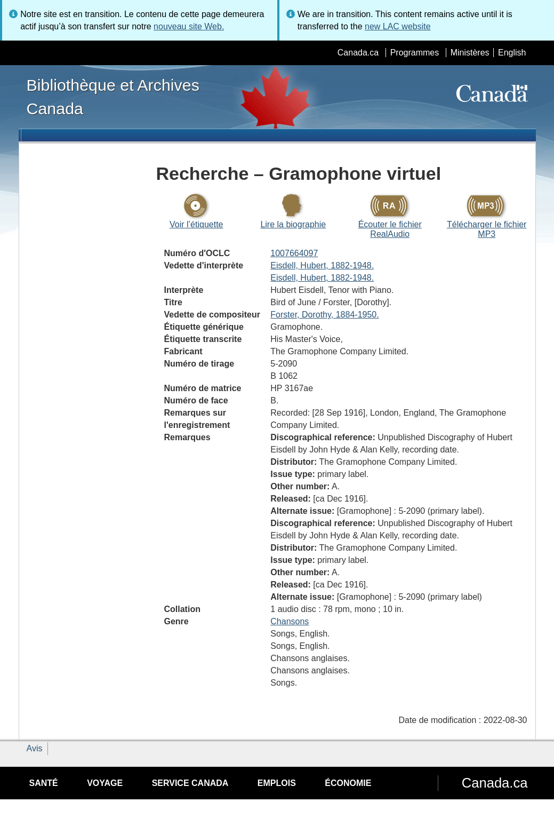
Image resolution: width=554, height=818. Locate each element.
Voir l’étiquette (196, 224)
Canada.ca (358, 52)
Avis (35, 748)
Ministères (470, 52)
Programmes (414, 52)
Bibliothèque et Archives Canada (113, 96)
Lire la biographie (293, 224)
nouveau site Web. (189, 26)
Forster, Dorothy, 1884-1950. (324, 314)
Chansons (289, 621)
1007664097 (294, 253)
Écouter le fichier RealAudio (390, 229)
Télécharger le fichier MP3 (486, 229)
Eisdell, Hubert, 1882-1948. (322, 265)
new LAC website (398, 26)
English (512, 52)
